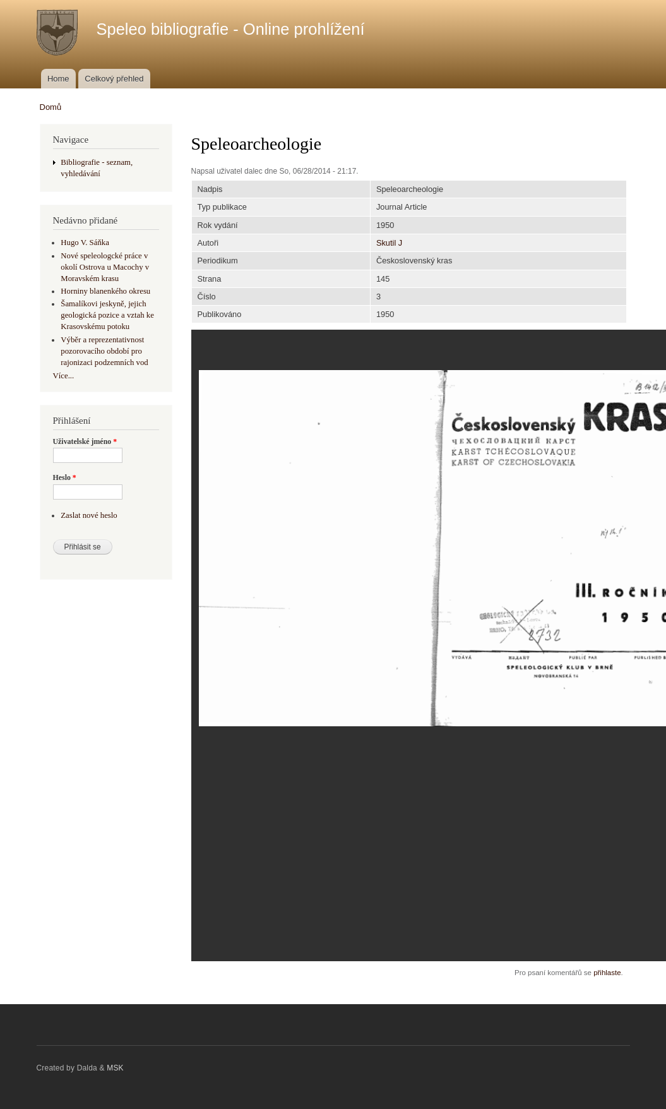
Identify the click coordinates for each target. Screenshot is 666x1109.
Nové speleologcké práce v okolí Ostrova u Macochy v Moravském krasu (105, 267)
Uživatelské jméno (85, 441)
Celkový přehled (114, 78)
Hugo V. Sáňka (85, 242)
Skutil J (389, 243)
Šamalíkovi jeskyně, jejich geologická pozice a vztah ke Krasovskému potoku (107, 315)
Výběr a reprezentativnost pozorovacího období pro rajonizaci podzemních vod (104, 351)
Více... (63, 375)
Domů (51, 107)
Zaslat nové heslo (89, 515)
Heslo (64, 477)
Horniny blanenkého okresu (105, 291)
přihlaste (607, 972)
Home (58, 78)
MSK (115, 1068)
